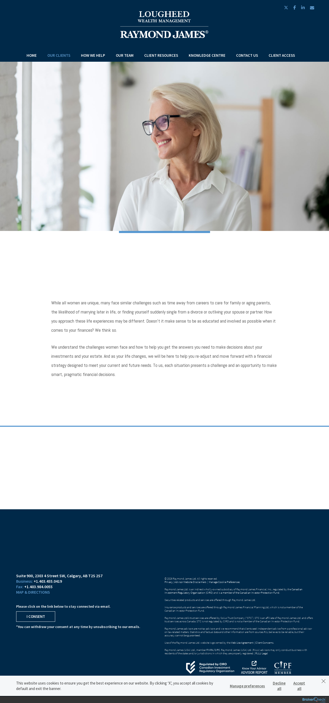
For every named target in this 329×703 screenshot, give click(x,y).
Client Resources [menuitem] (161, 55)
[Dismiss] (323, 681)
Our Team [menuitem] (125, 55)
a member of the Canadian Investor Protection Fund (250, 592)
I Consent (36, 616)
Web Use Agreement (242, 642)
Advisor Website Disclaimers (190, 582)
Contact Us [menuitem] (247, 55)
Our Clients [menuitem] (58, 55)
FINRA (209, 650)
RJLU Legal (261, 653)
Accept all (299, 686)
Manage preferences (247, 685)
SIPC (217, 650)
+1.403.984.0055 (38, 586)
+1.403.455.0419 (48, 581)
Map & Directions (33, 592)
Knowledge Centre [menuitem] (207, 55)
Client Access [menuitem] (282, 55)
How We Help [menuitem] (93, 55)
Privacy (168, 582)
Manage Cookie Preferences (224, 582)
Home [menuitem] (32, 55)
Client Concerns (264, 642)
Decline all (279, 686)
